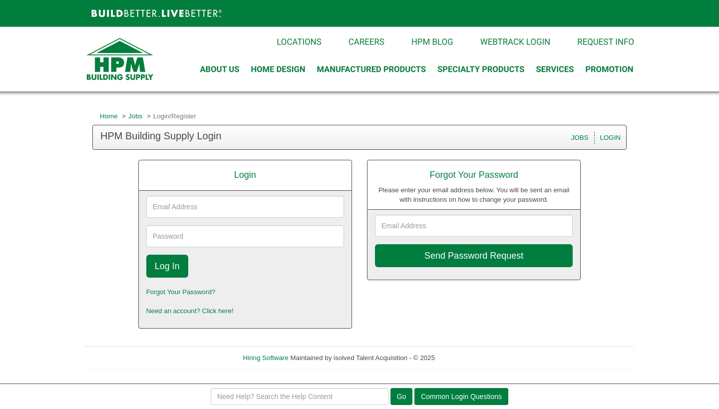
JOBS (580, 137)
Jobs (135, 116)
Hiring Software (266, 358)
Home (109, 116)
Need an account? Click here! (190, 311)
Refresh (464, 358)
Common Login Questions (461, 397)
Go (401, 397)
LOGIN (610, 137)
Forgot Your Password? (181, 292)
